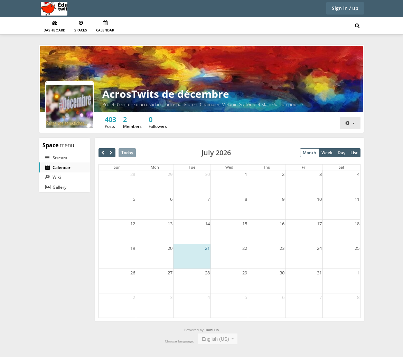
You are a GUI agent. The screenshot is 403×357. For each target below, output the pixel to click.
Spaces (80, 26)
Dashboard (54, 26)
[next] (111, 152)
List (354, 153)
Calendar (105, 26)
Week (326, 153)
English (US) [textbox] (215, 339)
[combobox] (217, 339)
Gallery (55, 187)
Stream (56, 158)
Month (309, 153)
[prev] (103, 152)
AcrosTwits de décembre (165, 94)
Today (127, 153)
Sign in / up (345, 8)
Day (341, 153)
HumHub (212, 329)
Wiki (53, 177)
